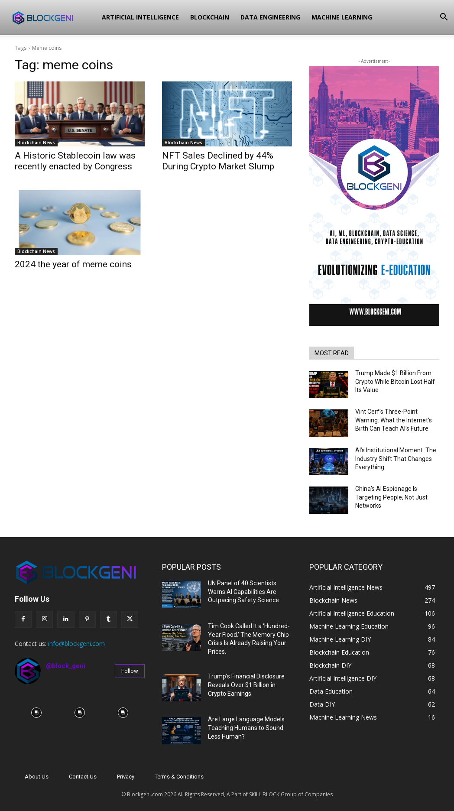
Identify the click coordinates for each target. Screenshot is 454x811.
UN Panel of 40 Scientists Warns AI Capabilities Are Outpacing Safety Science (243, 591)
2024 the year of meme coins (73, 264)
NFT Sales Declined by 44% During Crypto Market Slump (218, 161)
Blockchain (209, 17)
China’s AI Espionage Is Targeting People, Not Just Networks (391, 497)
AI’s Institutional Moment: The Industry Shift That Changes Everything (395, 458)
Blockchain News (36, 142)
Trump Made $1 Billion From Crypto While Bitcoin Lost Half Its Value (395, 381)
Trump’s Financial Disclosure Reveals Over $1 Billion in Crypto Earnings (246, 685)
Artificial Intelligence (140, 17)
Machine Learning (341, 17)
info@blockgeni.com (76, 643)
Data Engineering (270, 17)
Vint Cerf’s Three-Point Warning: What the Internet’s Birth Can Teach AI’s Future (393, 420)
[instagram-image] (36, 712)
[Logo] (52, 17)
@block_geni (65, 666)
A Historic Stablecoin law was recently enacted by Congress (75, 161)
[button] (443, 18)
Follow (129, 671)
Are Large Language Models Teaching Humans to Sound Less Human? (246, 728)
